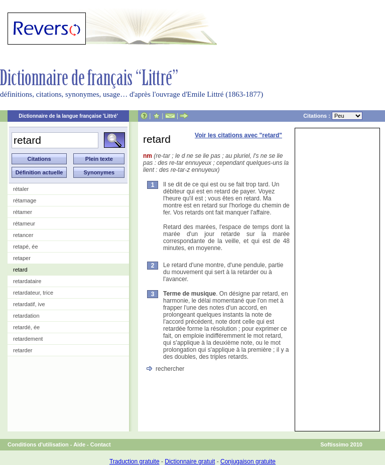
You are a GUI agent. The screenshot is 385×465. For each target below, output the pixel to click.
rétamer (22, 212)
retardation (26, 316)
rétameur (24, 223)
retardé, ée (26, 327)
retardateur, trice (33, 293)
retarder (23, 350)
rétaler (21, 189)
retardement (28, 339)
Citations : (332, 116)
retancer (23, 235)
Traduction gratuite (134, 461)
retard (20, 270)
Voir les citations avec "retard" (238, 135)
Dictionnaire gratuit (190, 461)
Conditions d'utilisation (38, 444)
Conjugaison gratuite (248, 461)
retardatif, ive (29, 304)
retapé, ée (25, 247)
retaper (22, 258)
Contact (100, 444)
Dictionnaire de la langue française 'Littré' (68, 116)
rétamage (24, 200)
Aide (79, 444)
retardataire (27, 281)
